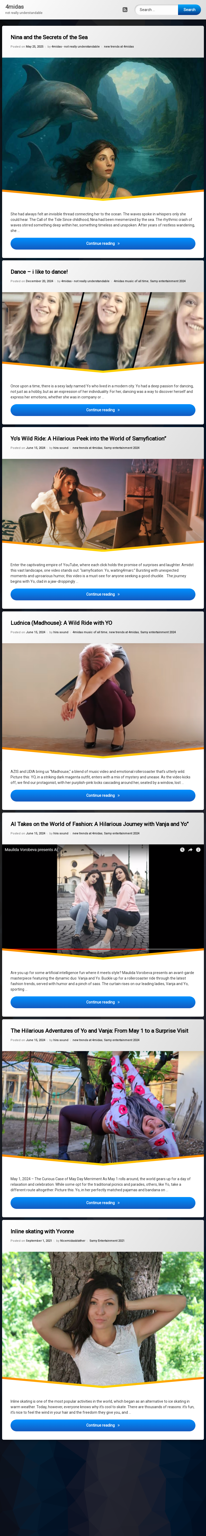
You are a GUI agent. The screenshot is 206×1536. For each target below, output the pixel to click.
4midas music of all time (131, 281)
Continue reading (127, 243)
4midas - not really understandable (76, 47)
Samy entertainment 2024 (168, 281)
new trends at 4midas (119, 46)
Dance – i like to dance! (39, 272)
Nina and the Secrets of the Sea (49, 37)
